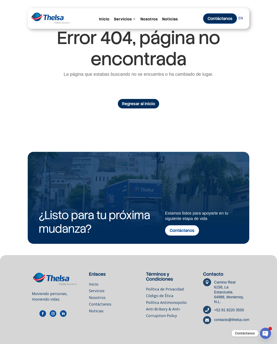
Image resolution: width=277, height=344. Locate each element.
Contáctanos (100, 304)
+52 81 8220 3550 (229, 310)
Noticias (170, 19)
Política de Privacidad (165, 290)
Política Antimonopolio (166, 303)
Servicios (123, 19)
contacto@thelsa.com (232, 320)
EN (240, 18)
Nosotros (149, 19)
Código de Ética (159, 296)
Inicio (104, 19)
